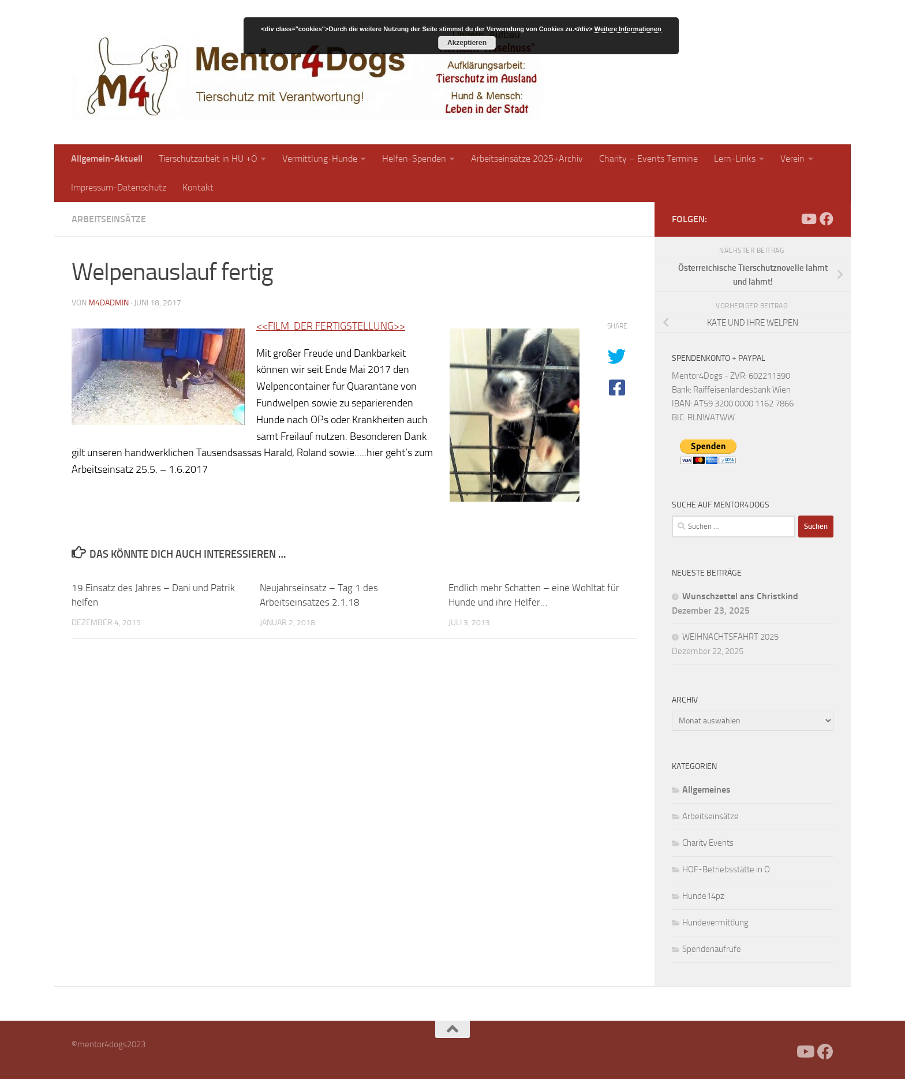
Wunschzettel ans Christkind (740, 596)
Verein (792, 158)
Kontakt (198, 187)
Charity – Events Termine (648, 158)
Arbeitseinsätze (109, 219)
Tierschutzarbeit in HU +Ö (208, 158)
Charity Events (708, 843)
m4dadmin (108, 303)
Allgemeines (706, 789)
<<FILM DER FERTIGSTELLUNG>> (330, 326)
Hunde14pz (703, 896)
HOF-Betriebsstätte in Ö (726, 869)
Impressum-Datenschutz (118, 187)
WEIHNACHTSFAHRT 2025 (730, 637)
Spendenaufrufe (711, 949)
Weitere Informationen (627, 28)
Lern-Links (735, 158)
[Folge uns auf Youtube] (808, 219)
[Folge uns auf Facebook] (826, 219)
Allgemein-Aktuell (107, 158)
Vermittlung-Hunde (319, 158)
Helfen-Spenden (414, 158)
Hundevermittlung (715, 922)
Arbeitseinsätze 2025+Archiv (527, 158)
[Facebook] (789, 219)
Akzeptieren (467, 43)
